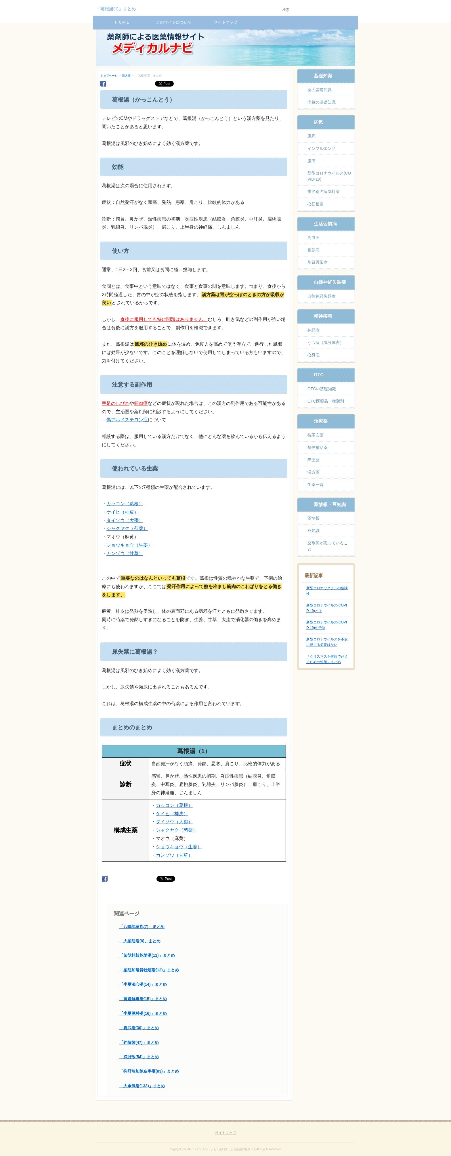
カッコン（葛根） (124, 503)
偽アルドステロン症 (127, 419)
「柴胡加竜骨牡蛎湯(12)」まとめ (149, 970)
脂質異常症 (317, 262)
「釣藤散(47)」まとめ (139, 1042)
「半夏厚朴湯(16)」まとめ (143, 1013)
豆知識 (313, 530)
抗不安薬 (315, 435)
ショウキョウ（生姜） (129, 545)
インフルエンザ (321, 148)
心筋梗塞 (315, 204)
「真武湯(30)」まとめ (139, 1027)
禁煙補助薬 (317, 447)
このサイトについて (174, 22)
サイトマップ (226, 22)
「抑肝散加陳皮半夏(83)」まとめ (149, 1071)
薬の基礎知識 (319, 89)
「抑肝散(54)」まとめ (139, 1056)
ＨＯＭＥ (122, 22)
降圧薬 (313, 460)
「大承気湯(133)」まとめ (142, 1086)
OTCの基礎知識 (321, 388)
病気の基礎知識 (321, 102)
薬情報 (313, 518)
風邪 (311, 136)
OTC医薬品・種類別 (325, 401)
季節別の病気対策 (323, 191)
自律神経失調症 (321, 296)
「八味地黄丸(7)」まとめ (142, 926)
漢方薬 (126, 75)
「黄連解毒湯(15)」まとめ (143, 998)
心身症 (313, 355)
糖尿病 (313, 250)
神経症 (313, 330)
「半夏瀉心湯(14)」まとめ (143, 984)
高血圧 (313, 237)
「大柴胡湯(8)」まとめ (139, 941)
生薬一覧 (315, 484)
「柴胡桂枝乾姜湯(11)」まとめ (147, 955)
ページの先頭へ (342, 1143)
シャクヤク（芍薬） (127, 528)
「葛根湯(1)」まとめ (116, 8)
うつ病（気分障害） (325, 342)
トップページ (109, 75)
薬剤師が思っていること (327, 546)
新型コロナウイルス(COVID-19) (329, 176)
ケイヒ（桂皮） (122, 512)
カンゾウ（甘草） (124, 553)
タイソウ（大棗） (124, 520)
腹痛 (311, 160)
